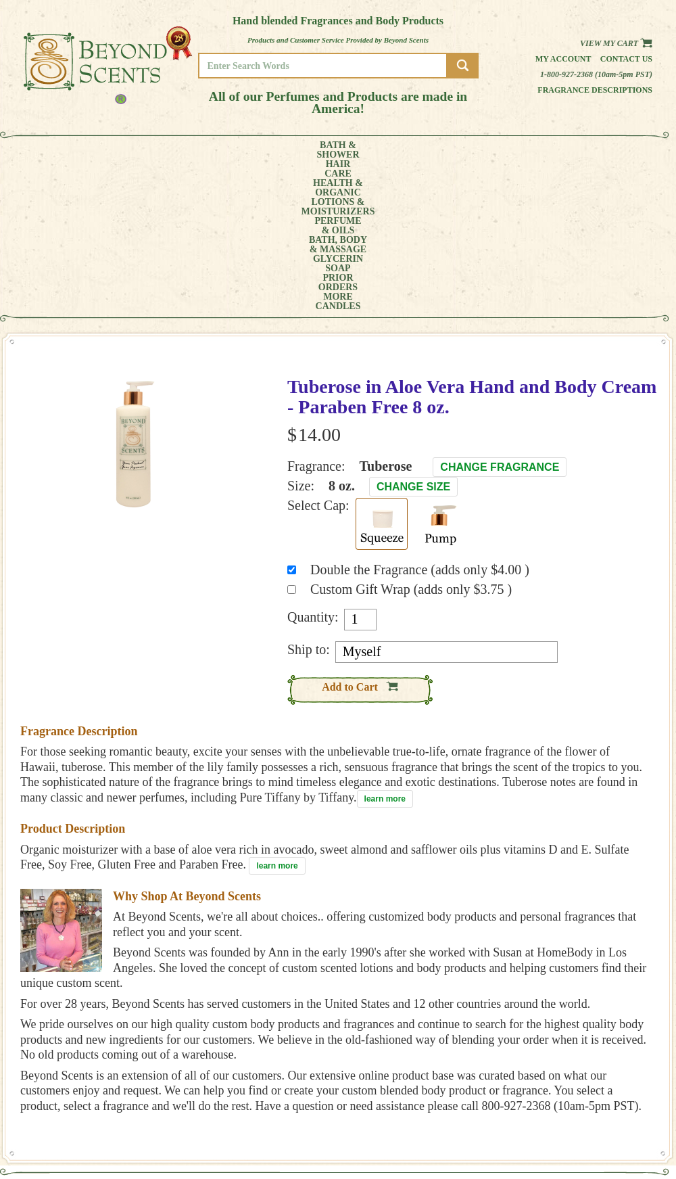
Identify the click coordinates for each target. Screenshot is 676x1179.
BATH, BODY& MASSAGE (383, 150)
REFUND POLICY (616, 1061)
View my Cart (616, 43)
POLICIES (605, 1052)
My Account (563, 59)
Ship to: (308, 497)
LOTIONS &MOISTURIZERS (242, 150)
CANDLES (611, 150)
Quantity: (313, 465)
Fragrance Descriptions (594, 90)
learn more (385, 647)
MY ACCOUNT (611, 1042)
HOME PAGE (609, 1033)
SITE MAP (605, 1071)
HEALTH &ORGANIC (166, 150)
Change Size (413, 335)
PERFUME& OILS (316, 150)
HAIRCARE (112, 150)
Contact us (626, 59)
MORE (560, 150)
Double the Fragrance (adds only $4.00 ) (419, 418)
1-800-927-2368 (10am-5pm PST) (596, 74)
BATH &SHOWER (64, 150)
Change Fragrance (499, 315)
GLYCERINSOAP (452, 150)
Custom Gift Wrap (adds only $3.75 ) (411, 437)
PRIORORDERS (510, 150)
